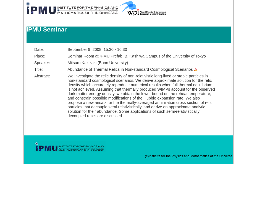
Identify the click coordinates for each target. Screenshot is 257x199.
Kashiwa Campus (144, 56)
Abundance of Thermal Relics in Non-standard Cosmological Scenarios (130, 69)
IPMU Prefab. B (113, 56)
